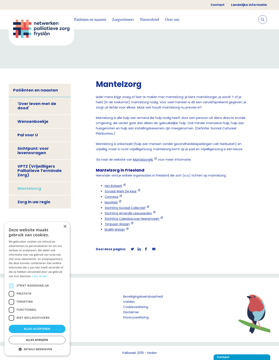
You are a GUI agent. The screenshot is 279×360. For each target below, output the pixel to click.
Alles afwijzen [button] (37, 340)
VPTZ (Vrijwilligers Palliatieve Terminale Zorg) (39, 170)
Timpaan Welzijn (117, 224)
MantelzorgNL (143, 159)
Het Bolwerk (113, 186)
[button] (37, 349)
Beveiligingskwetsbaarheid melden (143, 299)
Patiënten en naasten (90, 19)
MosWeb (111, 202)
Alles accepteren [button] (37, 329)
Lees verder (40, 276)
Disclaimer (131, 312)
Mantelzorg (29, 188)
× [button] (64, 226)
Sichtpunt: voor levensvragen (33, 150)
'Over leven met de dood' (36, 106)
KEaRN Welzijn (115, 229)
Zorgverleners (123, 19)
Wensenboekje (32, 121)
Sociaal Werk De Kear (121, 191)
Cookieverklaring (135, 307)
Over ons (172, 19)
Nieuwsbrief (149, 19)
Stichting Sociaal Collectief (125, 208)
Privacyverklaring (136, 317)
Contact (218, 5)
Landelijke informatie (249, 5)
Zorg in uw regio (33, 202)
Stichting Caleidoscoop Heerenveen (132, 219)
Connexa (111, 197)
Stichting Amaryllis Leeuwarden (128, 213)
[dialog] (37, 289)
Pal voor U (27, 135)
